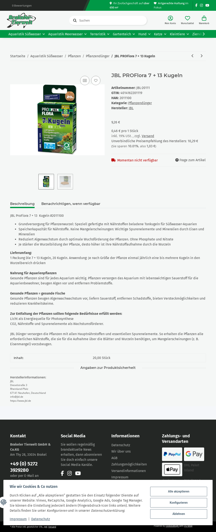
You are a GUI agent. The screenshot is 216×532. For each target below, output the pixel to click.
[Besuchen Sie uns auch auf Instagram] (201, 5)
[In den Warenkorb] (13, 70)
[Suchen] (108, 20)
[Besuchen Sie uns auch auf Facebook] (196, 5)
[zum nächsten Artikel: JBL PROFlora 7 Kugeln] (201, 56)
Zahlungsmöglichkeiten (129, 464)
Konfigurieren (178, 500)
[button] (170, 20)
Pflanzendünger (140, 103)
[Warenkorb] (204, 20)
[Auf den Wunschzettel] (95, 80)
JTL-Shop (188, 526)
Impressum (18, 519)
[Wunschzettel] (187, 20)
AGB (114, 458)
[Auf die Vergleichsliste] (84, 80)
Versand (148, 136)
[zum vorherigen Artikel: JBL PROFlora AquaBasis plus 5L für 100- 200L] (192, 56)
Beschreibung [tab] (22, 204)
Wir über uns (121, 451)
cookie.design (172, 526)
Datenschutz (120, 445)
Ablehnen (178, 511)
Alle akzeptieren (178, 489)
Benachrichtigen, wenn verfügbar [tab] (70, 204)
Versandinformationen (128, 471)
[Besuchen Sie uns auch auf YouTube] (207, 5)
